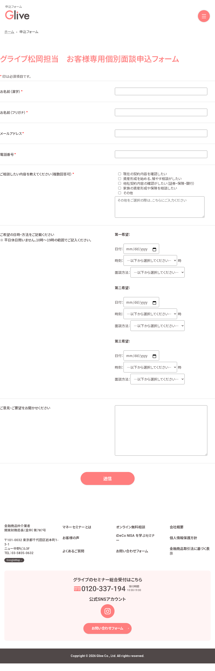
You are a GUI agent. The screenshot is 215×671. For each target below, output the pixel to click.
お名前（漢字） (11, 91)
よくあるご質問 (73, 555)
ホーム (9, 32)
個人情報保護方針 (183, 542)
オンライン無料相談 (130, 531)
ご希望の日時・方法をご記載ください (55, 237)
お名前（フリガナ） (14, 112)
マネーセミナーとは (76, 531)
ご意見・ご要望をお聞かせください (25, 407)
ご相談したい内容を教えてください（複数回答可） (37, 174)
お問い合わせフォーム (132, 555)
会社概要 (176, 531)
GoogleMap (13, 567)
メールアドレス (12, 133)
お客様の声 (70, 542)
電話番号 (8, 154)
